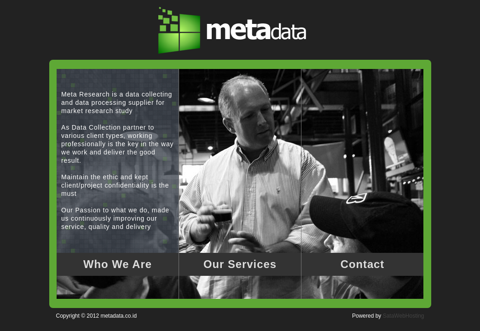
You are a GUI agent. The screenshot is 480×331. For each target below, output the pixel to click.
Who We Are (117, 264)
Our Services (240, 264)
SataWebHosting (403, 316)
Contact (363, 264)
